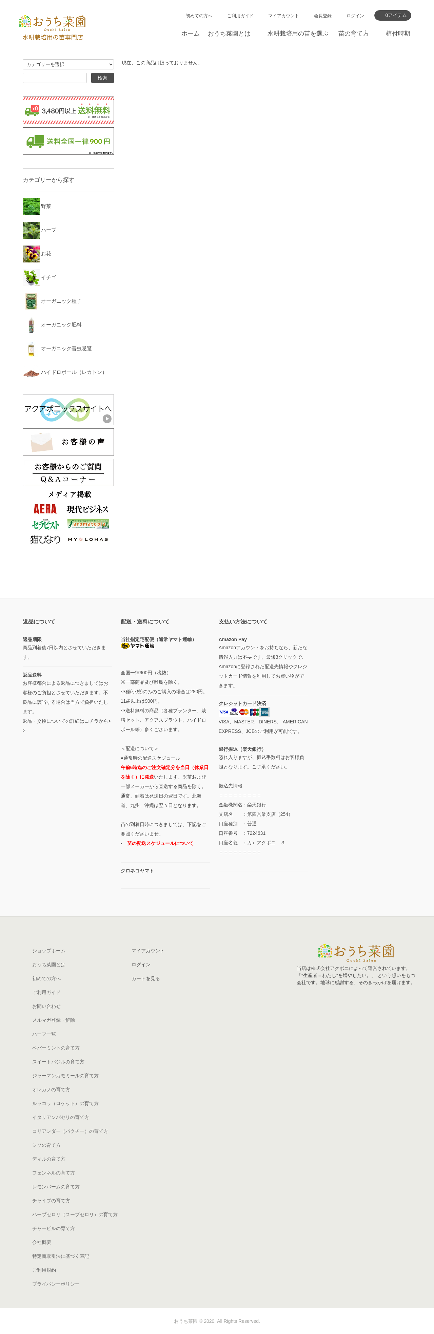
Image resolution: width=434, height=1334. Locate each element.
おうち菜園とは (229, 33)
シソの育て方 (46, 1145)
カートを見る (146, 978)
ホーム (190, 33)
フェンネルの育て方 (53, 1173)
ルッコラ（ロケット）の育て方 (65, 1103)
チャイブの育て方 (51, 1200)
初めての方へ (199, 15)
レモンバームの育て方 (56, 1186)
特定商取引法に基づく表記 (60, 1256)
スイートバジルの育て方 (58, 1061)
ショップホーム (48, 950)
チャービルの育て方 (53, 1228)
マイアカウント (283, 15)
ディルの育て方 (48, 1159)
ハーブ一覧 (44, 1034)
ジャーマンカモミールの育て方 (65, 1075)
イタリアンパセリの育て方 (60, 1117)
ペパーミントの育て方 (56, 1048)
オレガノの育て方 (51, 1089)
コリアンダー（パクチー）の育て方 (70, 1131)
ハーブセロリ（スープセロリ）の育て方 (75, 1214)
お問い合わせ (46, 1006)
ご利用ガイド (240, 15)
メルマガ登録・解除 (53, 1020)
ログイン (355, 15)
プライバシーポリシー (56, 1284)
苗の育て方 (353, 33)
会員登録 (323, 15)
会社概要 (41, 1242)
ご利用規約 (44, 1270)
